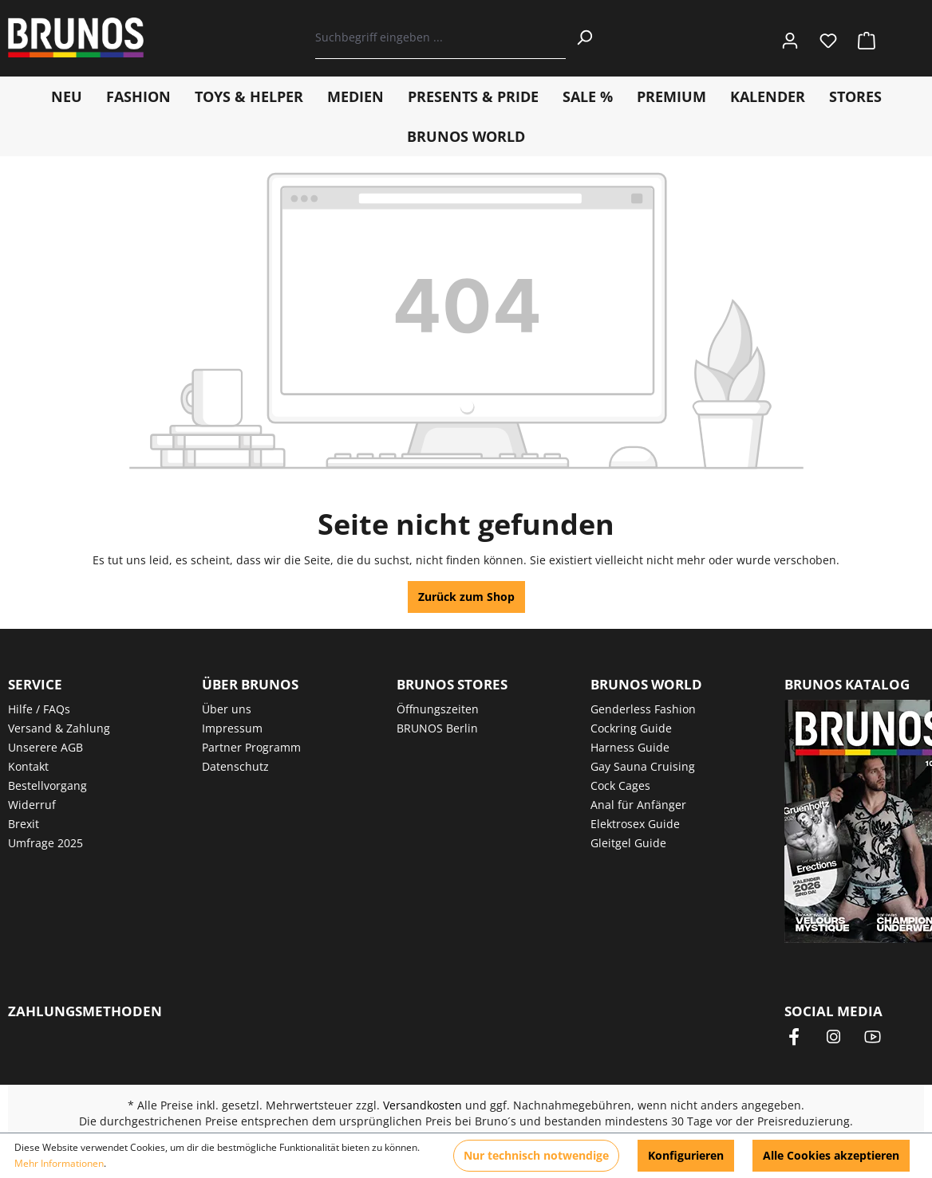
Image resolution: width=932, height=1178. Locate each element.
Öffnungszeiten (438, 709)
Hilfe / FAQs (39, 709)
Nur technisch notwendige (536, 1155)
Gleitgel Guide (628, 842)
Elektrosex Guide (635, 823)
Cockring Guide (631, 728)
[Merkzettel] (828, 38)
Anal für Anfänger (638, 804)
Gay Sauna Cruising (642, 766)
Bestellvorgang (47, 785)
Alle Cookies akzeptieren (831, 1155)
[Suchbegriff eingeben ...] (441, 37)
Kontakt (28, 766)
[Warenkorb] (861, 38)
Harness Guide (629, 747)
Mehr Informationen (59, 1163)
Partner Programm (251, 747)
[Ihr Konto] (790, 38)
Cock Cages (620, 785)
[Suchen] (584, 37)
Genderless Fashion (643, 709)
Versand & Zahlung (59, 728)
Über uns (226, 709)
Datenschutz (235, 766)
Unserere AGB (45, 747)
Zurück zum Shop (466, 596)
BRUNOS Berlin (437, 728)
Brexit (23, 823)
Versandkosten (422, 1105)
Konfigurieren (686, 1155)
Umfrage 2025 (45, 842)
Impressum (232, 728)
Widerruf (32, 804)
